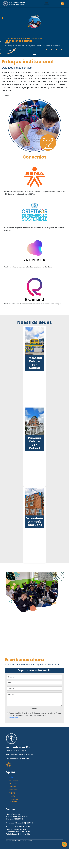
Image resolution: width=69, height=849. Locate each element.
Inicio (11, 777)
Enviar (34, 708)
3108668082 (25, 759)
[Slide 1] (34, 54)
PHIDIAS (12, 793)
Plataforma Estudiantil (13, 800)
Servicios (12, 787)
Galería (12, 796)
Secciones (13, 783)
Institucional (13, 780)
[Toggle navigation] (46, 3)
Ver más (12, 50)
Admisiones (13, 790)
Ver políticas (13, 718)
